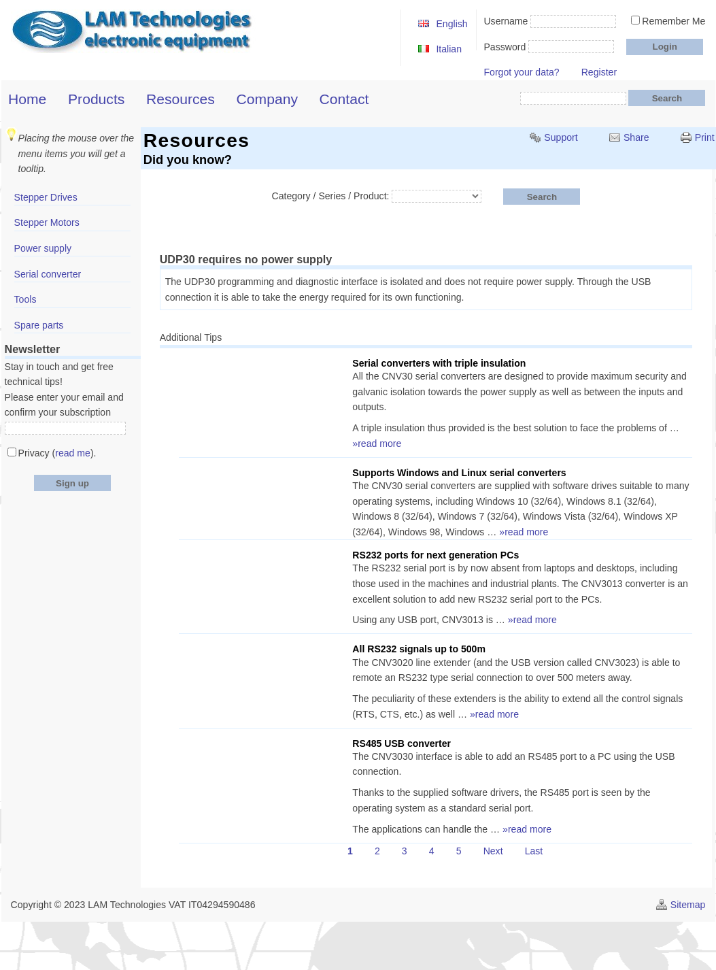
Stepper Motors (47, 222)
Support (560, 137)
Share (636, 137)
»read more (376, 443)
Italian (449, 49)
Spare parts (39, 325)
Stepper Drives (46, 197)
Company (267, 99)
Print (705, 137)
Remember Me (673, 21)
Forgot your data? (521, 72)
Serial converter (48, 274)
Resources (180, 99)
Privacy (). (57, 453)
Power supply (43, 248)
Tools (25, 299)
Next (493, 851)
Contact (344, 99)
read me (72, 453)
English (451, 23)
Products (96, 99)
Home (27, 99)
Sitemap (688, 904)
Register (599, 72)
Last (534, 851)
